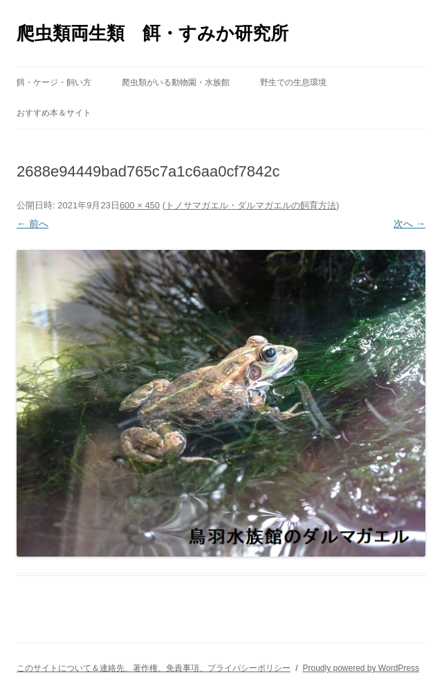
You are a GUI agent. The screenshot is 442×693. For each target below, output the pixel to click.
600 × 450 (140, 205)
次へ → (409, 223)
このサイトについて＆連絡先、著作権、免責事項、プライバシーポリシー (154, 668)
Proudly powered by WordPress (360, 668)
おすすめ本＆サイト (54, 113)
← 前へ (32, 223)
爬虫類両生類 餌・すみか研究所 (152, 33)
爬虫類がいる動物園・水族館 (176, 82)
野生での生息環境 (293, 82)
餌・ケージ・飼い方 (54, 82)
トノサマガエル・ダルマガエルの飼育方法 (250, 205)
